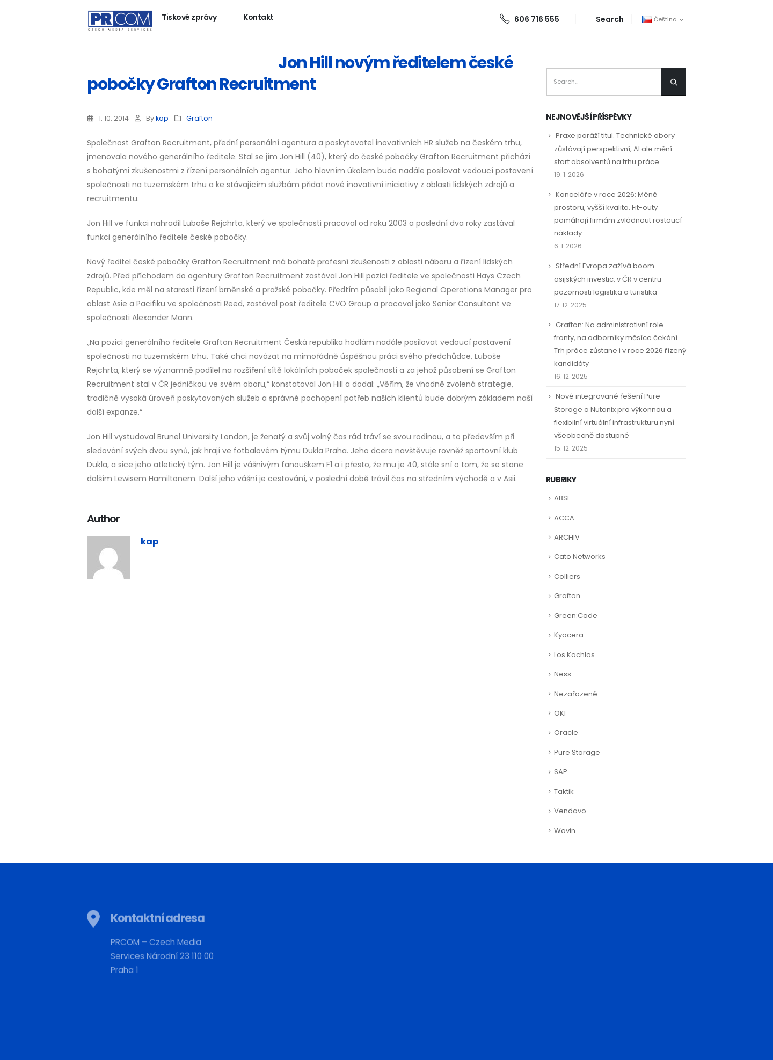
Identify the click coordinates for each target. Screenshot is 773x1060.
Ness (562, 674)
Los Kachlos (574, 655)
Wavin (564, 831)
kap (162, 118)
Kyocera (569, 635)
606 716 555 (529, 19)
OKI (560, 713)
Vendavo (570, 811)
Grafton (199, 118)
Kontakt (258, 17)
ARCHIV (567, 537)
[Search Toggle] (604, 19)
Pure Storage (577, 752)
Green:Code (575, 615)
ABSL (562, 498)
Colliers (567, 576)
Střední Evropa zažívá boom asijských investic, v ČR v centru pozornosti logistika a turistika (607, 279)
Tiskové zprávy (189, 17)
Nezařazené (575, 694)
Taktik (564, 791)
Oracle (566, 732)
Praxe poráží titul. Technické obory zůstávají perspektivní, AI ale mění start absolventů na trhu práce (614, 148)
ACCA (564, 518)
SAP (560, 772)
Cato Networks (580, 556)
